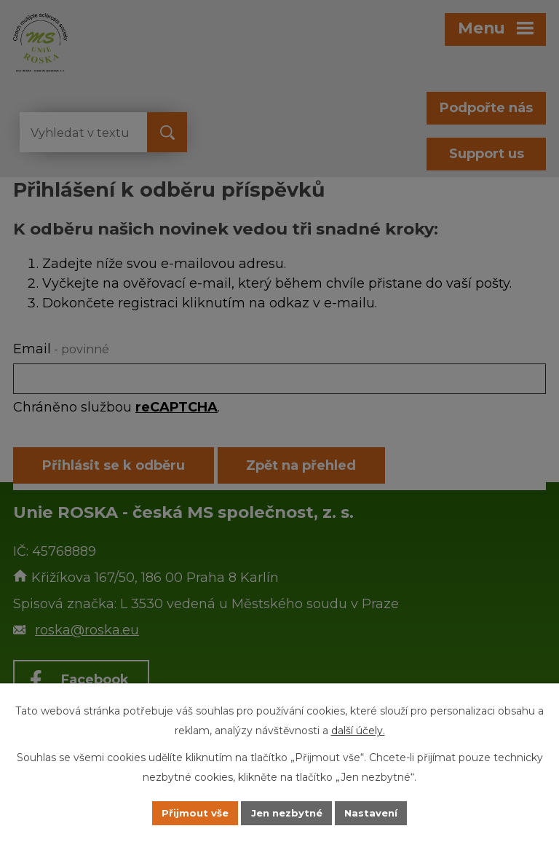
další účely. (358, 729)
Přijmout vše (190, 812)
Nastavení (375, 812)
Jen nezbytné (286, 812)
